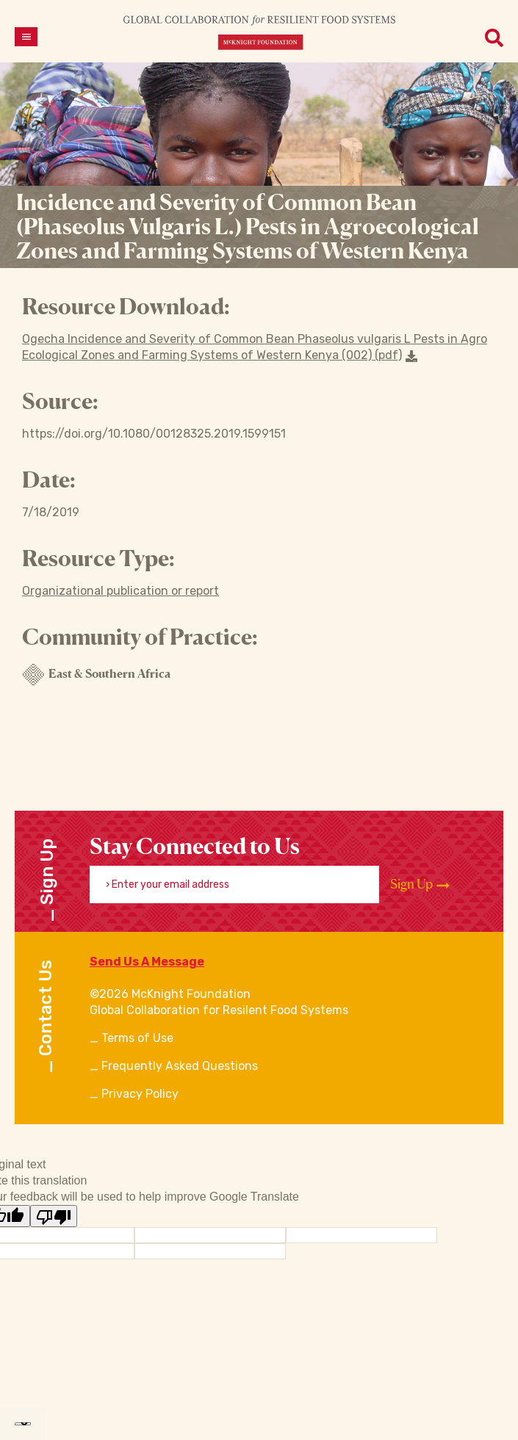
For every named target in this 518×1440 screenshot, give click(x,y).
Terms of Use (137, 1038)
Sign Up (420, 884)
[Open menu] (26, 36)
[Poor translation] (53, 1216)
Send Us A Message (147, 962)
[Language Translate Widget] (23, 1423)
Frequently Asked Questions (179, 1066)
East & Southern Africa (96, 675)
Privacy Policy (140, 1094)
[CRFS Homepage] (259, 32)
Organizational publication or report (120, 591)
